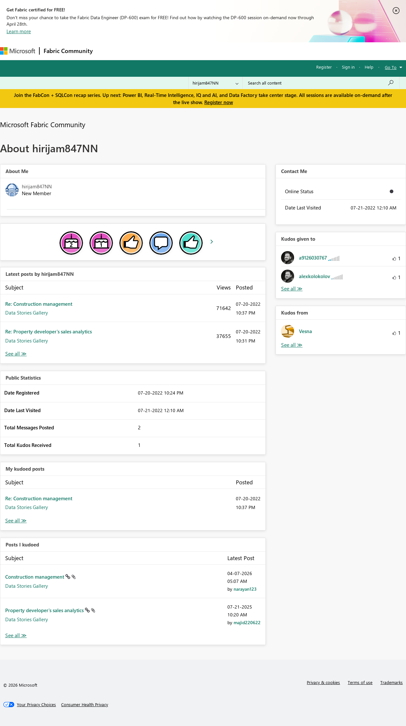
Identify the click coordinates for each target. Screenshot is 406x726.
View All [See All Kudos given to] (292, 288)
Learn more (19, 31)
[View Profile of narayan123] (245, 589)
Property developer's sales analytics (45, 610)
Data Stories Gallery (26, 312)
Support (273, 51)
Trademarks (391, 682)
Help (369, 67)
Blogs (221, 51)
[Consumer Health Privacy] (84, 704)
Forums (108, 51)
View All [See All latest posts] (16, 353)
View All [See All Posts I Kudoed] (16, 635)
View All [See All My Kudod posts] (16, 520)
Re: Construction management (38, 304)
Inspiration (136, 51)
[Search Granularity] (215, 83)
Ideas (163, 51)
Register (324, 67)
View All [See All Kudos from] (292, 345)
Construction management (35, 576)
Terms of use (360, 682)
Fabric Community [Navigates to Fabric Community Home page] (68, 51)
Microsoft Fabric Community (42, 124)
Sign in (348, 67)
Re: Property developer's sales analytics (48, 331)
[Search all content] (320, 83)
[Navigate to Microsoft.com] (17, 51)
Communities (192, 51)
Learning (246, 51)
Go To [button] (391, 67)
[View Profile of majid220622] (247, 622)
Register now (218, 102)
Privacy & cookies (323, 682)
